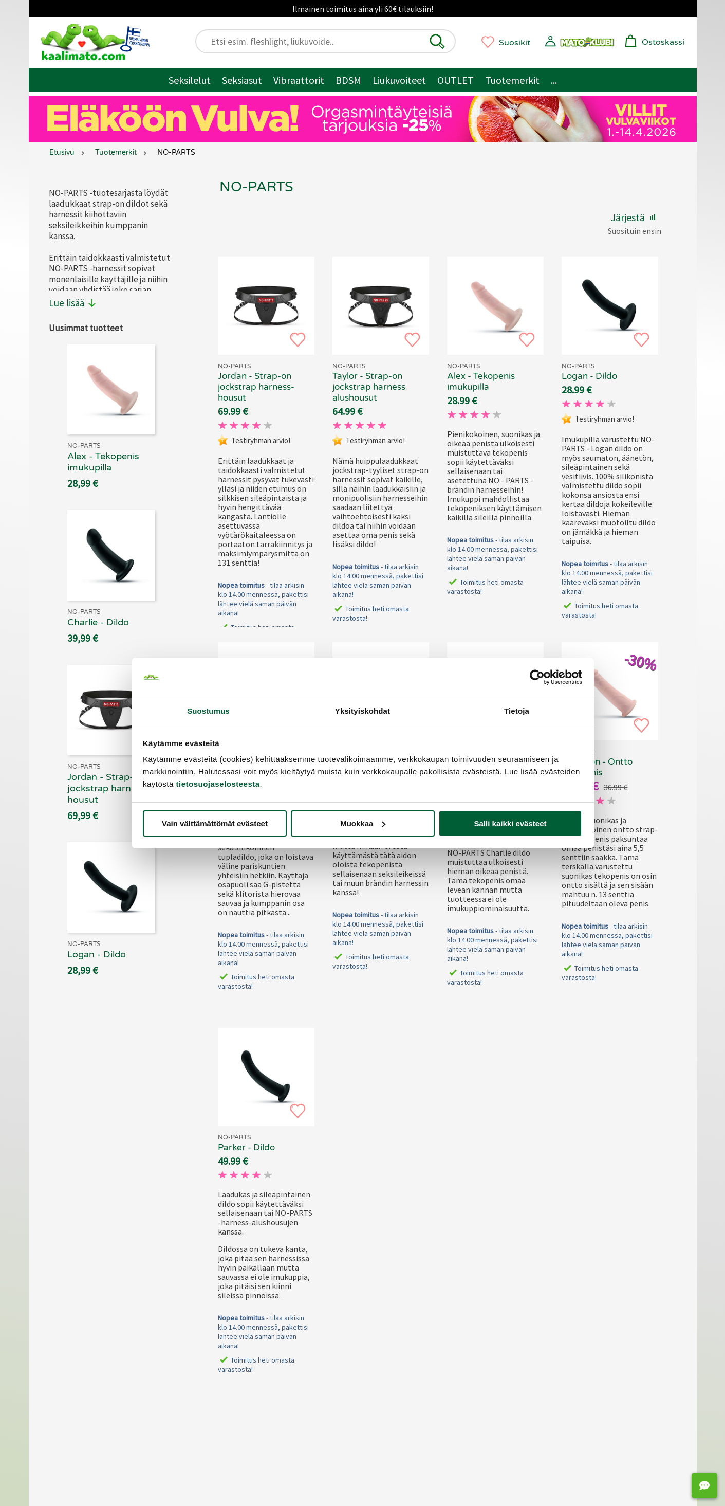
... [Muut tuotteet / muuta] (554, 80)
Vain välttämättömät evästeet (215, 823)
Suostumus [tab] (208, 710)
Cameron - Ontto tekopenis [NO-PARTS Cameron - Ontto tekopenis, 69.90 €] (597, 767)
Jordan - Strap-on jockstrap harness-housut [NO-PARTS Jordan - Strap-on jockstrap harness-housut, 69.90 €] (256, 387)
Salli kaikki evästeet (510, 823)
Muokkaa (362, 823)
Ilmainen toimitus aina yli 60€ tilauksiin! (362, 9)
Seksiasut (242, 80)
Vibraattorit (298, 80)
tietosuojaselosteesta (218, 783)
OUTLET (455, 80)
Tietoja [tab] (516, 710)
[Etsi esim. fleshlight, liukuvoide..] (330, 41)
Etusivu (62, 152)
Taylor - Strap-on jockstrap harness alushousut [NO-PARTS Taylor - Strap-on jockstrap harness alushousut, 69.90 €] (368, 387)
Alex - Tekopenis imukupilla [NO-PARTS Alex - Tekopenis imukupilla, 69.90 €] (481, 381)
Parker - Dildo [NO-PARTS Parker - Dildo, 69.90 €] (246, 1147)
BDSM (348, 80)
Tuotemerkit (512, 80)
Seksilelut (190, 80)
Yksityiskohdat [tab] (362, 710)
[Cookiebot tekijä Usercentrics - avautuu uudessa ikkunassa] (537, 677)
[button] (437, 41)
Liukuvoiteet (399, 80)
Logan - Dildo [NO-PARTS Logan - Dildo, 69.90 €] (589, 376)
